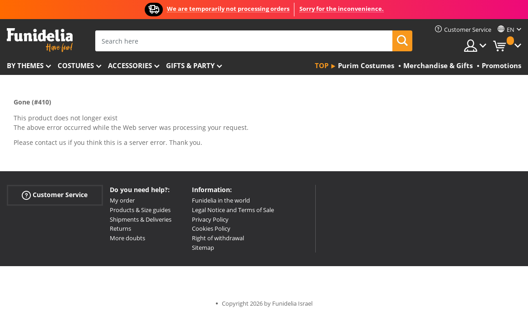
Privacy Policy (210, 219)
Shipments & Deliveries (140, 219)
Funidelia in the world (221, 200)
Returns (120, 228)
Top (321, 65)
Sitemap (203, 247)
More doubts (127, 238)
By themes (25, 65)
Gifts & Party (190, 65)
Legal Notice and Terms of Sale (233, 210)
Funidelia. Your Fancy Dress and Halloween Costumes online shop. (40, 40)
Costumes (76, 65)
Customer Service (55, 195)
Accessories (130, 65)
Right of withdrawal (218, 238)
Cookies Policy (211, 228)
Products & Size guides (140, 210)
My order (122, 200)
